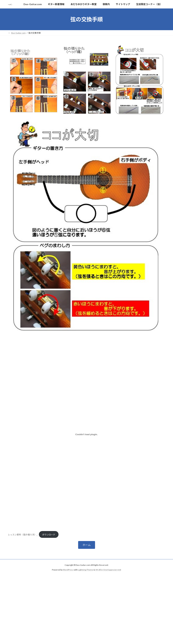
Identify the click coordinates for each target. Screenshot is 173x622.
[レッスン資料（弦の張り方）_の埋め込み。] (86, 434)
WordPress (68, 569)
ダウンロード (48, 534)
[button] (86, 545)
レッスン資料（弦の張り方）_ (22, 534)
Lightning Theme (85, 569)
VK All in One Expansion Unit (108, 569)
